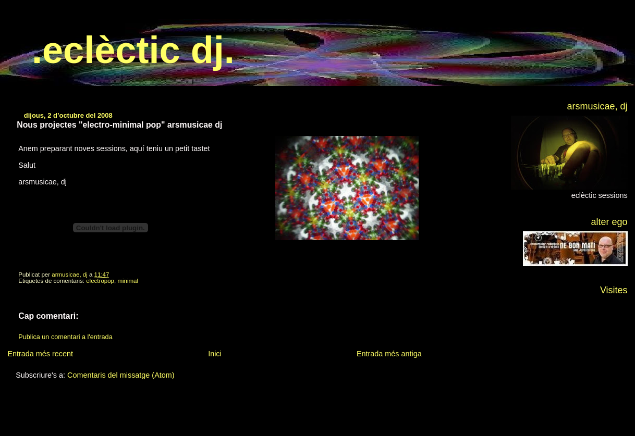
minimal (127, 281)
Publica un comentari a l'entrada (65, 337)
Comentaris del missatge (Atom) (121, 375)
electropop (100, 281)
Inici (215, 354)
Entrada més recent (40, 354)
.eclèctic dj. (133, 50)
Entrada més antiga (389, 354)
